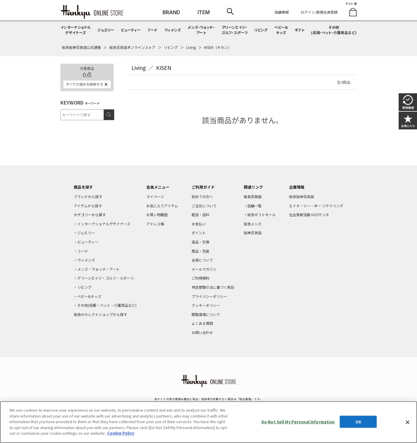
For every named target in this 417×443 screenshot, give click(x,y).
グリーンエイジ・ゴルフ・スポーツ (235, 30)
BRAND (171, 12)
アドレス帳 (155, 223)
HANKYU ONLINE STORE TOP (91, 12)
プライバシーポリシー (209, 296)
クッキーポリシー (206, 305)
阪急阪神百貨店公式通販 (81, 47)
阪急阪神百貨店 (301, 196)
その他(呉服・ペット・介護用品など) (334, 30)
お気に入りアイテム (162, 205)
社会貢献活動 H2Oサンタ (309, 214)
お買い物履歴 (157, 214)
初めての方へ (202, 196)
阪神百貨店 (253, 232)
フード (152, 29)
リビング (260, 29)
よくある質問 (202, 323)
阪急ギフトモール (261, 214)
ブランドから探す (88, 196)
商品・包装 (200, 250)
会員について (202, 259)
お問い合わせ (202, 332)
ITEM (204, 12)
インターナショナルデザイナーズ (75, 30)
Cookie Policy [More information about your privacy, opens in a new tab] (120, 433)
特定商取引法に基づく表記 (213, 287)
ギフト (299, 29)
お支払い (199, 223)
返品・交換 (200, 241)
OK (358, 421)
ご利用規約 (200, 277)
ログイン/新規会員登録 (319, 12)
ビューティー (131, 29)
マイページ (155, 196)
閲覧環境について (206, 314)
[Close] (407, 422)
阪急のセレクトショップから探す (100, 314)
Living (191, 47)
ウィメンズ (172, 29)
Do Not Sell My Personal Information (298, 421)
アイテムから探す (88, 205)
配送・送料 (200, 214)
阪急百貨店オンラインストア (132, 47)
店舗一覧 (254, 205)
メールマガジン (204, 269)
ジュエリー (105, 29)
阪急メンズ (253, 223)
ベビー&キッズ (281, 30)
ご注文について (204, 205)
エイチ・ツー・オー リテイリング (316, 205)
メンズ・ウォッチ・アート (201, 30)
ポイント (199, 232)
